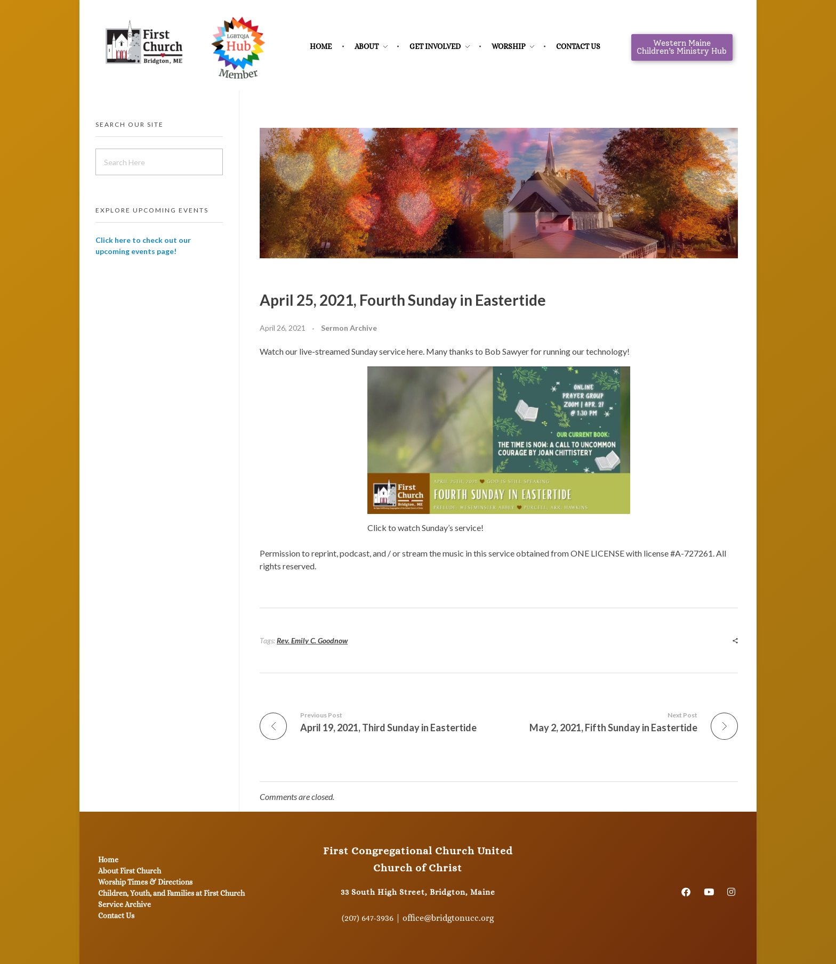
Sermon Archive (349, 327)
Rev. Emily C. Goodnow (312, 640)
